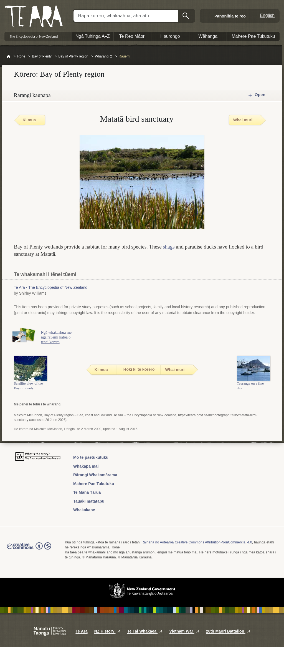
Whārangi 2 (103, 56)
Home (9, 57)
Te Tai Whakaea (145, 631)
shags (168, 247)
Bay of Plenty (42, 56)
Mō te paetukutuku (90, 457)
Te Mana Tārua (87, 492)
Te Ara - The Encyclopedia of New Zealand (50, 287)
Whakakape (84, 510)
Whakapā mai (86, 466)
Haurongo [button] (170, 36)
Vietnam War (184, 631)
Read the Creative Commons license (29, 550)
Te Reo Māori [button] (132, 36)
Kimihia (186, 16)
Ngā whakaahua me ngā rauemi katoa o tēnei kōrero (57, 337)
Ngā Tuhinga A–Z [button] (92, 36)
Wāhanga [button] (208, 36)
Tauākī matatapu (88, 501)
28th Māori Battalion (228, 631)
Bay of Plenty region (73, 56)
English (267, 15)
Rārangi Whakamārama (95, 475)
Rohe (21, 56)
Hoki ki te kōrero (139, 369)
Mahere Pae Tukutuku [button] (253, 36)
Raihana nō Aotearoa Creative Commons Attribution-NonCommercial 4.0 (196, 542)
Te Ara (81, 631)
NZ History (107, 631)
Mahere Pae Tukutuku (93, 484)
